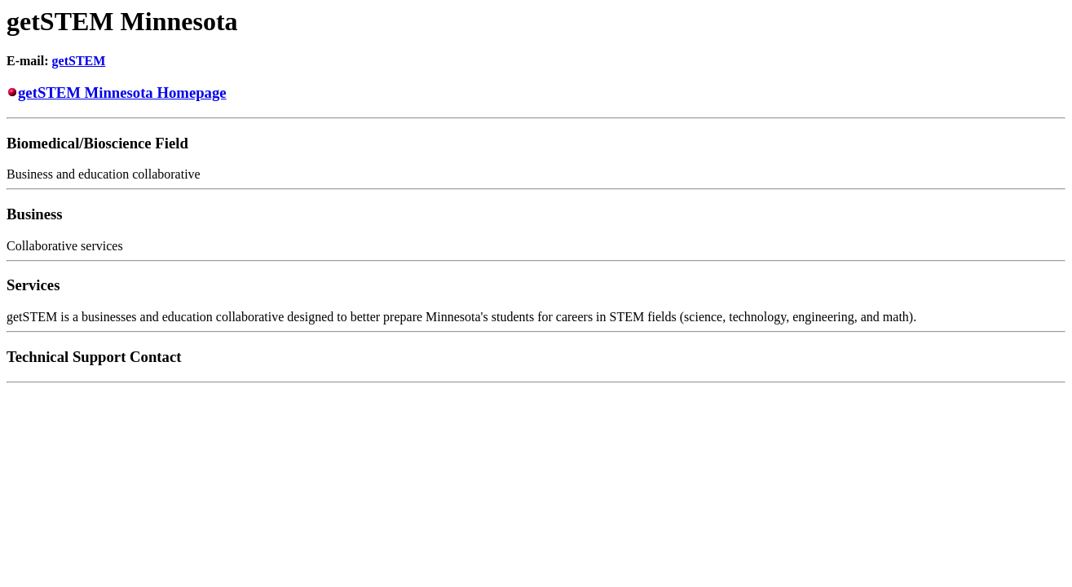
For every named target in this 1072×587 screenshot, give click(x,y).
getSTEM (79, 61)
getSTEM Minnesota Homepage (122, 92)
